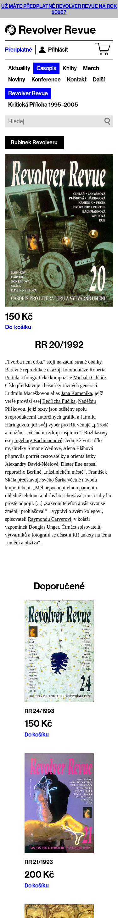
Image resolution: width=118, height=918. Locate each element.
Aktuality (19, 68)
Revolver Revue (28, 93)
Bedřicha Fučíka (59, 401)
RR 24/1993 (39, 711)
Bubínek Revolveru (34, 142)
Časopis (46, 68)
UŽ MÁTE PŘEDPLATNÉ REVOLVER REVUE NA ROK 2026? (59, 9)
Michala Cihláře (89, 377)
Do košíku (18, 326)
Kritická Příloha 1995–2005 (43, 104)
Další (99, 79)
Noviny (16, 79)
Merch (91, 68)
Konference (46, 79)
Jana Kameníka (76, 393)
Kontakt (77, 79)
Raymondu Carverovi (49, 519)
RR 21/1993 (39, 862)
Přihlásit (53, 49)
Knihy (70, 68)
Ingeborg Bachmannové (38, 440)
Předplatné (18, 49)
